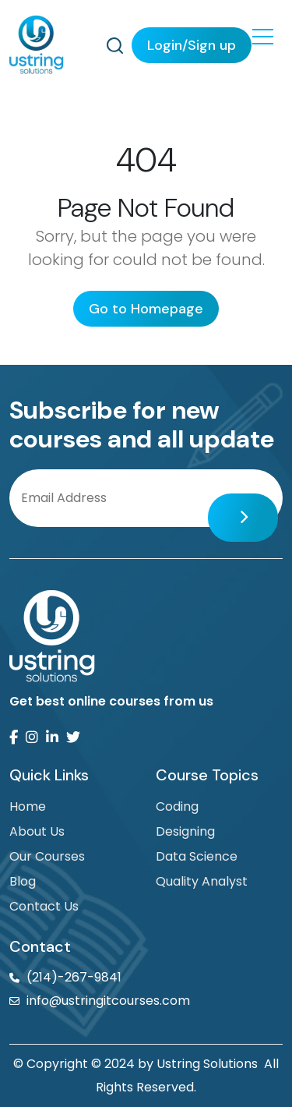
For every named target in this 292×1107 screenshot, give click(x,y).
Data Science (196, 856)
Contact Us (44, 906)
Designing (185, 831)
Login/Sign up (191, 45)
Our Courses (47, 856)
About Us (37, 831)
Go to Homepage (146, 308)
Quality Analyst (202, 881)
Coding (177, 806)
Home (27, 806)
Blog (22, 881)
